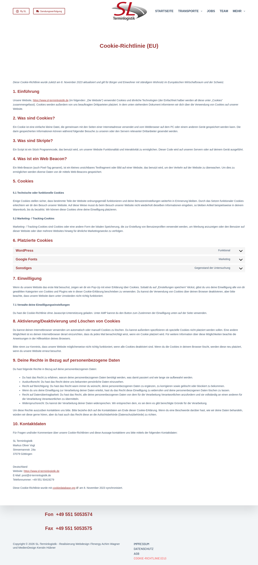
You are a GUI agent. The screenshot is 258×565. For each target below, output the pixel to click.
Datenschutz (143, 548)
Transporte (191, 11)
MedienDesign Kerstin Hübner (37, 547)
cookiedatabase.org (64, 487)
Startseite (164, 11)
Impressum (141, 544)
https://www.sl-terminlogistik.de (50, 100)
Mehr (239, 11)
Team (224, 11)
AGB (136, 553)
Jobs (211, 11)
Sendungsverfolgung (49, 11)
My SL (21, 11)
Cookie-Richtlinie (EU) (150, 558)
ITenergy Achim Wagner (105, 543)
